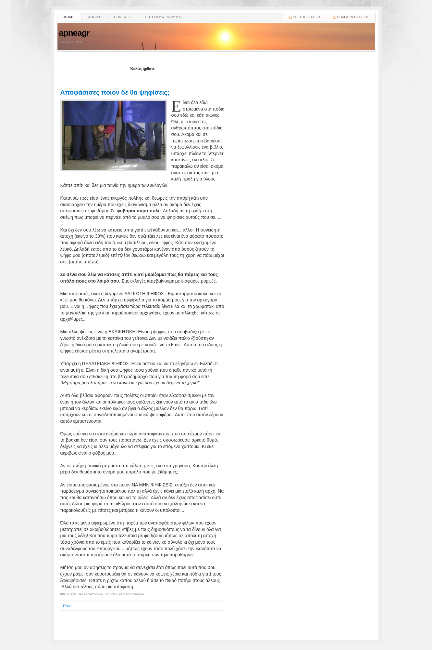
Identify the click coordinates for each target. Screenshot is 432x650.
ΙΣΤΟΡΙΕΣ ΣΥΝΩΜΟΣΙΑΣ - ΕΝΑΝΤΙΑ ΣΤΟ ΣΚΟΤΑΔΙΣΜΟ (107, 593)
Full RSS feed (306, 17)
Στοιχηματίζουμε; (163, 17)
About (94, 17)
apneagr (74, 33)
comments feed (352, 17)
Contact (122, 17)
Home (69, 17)
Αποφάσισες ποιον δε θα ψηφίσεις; (115, 92)
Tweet (67, 605)
